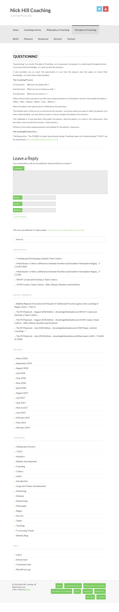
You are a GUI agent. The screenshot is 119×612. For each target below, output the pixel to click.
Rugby (19, 510)
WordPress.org (23, 569)
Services (58, 39)
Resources (43, 39)
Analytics (20, 456)
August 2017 (22, 393)
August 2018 (22, 368)
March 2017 (22, 407)
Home (16, 30)
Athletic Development (26, 461)
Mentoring (21, 491)
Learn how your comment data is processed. (66, 230)
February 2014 (23, 427)
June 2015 (21, 412)
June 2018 (21, 378)
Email (17, 204)
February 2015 (23, 417)
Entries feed (21, 559)
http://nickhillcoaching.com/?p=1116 (42, 139)
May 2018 (21, 383)
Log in (19, 554)
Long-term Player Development (31, 486)
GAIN (19, 476)
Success (19, 515)
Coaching (20, 466)
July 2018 (20, 373)
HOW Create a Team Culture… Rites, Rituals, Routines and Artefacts (48, 284)
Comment (19, 168)
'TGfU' (19, 451)
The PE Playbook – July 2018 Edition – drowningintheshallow (44, 328)
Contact (71, 39)
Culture (19, 471)
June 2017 (21, 402)
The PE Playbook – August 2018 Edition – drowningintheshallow (46, 311)
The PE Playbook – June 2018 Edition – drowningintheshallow (45, 336)
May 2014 (21, 422)
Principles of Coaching (85, 30)
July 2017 (20, 397)
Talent (19, 520)
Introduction (22, 481)
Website (17, 210)
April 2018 (21, 388)
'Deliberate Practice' (26, 446)
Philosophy (21, 506)
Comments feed (23, 564)
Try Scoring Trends (25, 530)
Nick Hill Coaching (30, 10)
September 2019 (24, 363)
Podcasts (28, 39)
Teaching (20, 525)
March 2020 (22, 358)
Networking (22, 501)
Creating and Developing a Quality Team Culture (39, 258)
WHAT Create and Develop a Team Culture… (37, 279)
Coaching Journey (32, 30)
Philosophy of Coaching (58, 30)
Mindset (20, 496)
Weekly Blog (22, 535)
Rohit (28, 589)
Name (17, 197)
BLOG (16, 39)
